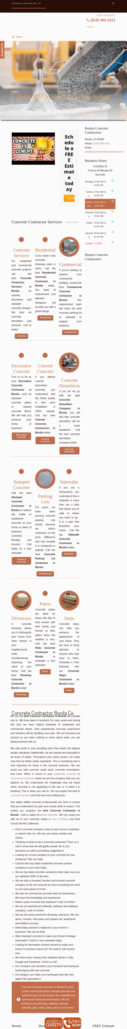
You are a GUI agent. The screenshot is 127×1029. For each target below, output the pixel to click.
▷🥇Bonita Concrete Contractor (66, 30)
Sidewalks (69, 480)
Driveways (21, 617)
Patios (45, 602)
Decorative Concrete (21, 366)
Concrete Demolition (69, 381)
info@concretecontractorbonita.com (29, 8)
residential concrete (57, 801)
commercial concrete (30, 803)
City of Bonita (55, 829)
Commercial (70, 263)
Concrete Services (21, 250)
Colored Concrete (45, 366)
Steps (69, 617)
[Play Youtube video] (33, 148)
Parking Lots (45, 497)
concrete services (29, 814)
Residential (45, 249)
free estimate (48, 826)
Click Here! (70, 198)
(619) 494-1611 (30, 3)
